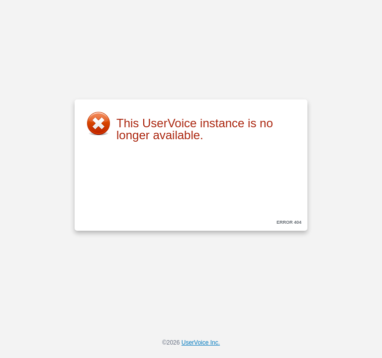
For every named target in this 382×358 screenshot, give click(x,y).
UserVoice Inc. (201, 342)
